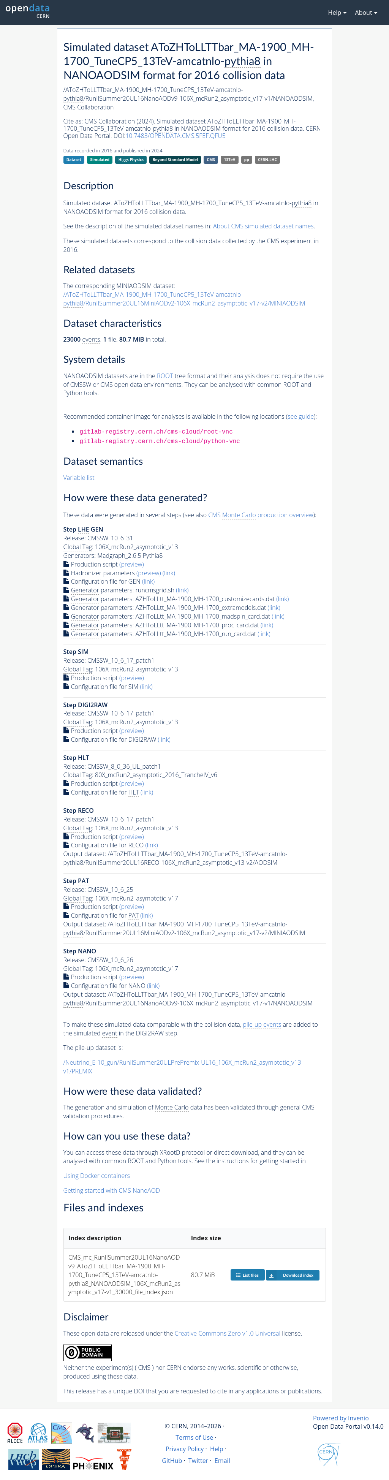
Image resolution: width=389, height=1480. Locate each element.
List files (247, 1275)
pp (246, 159)
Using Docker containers (96, 1175)
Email (222, 1460)
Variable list (79, 477)
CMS (211, 159)
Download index (289, 1275)
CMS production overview (260, 515)
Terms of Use (194, 1437)
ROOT (165, 376)
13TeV (230, 159)
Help (216, 1449)
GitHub (172, 1460)
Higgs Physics (131, 159)
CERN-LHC (267, 159)
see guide (301, 416)
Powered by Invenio (341, 1418)
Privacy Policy (185, 1449)
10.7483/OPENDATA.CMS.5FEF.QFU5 (175, 135)
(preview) (131, 564)
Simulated (100, 159)
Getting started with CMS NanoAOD (111, 1190)
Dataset (73, 159)
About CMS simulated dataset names (263, 226)
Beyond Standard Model (175, 159)
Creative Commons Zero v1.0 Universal (228, 1333)
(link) (169, 573)
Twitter (198, 1460)
